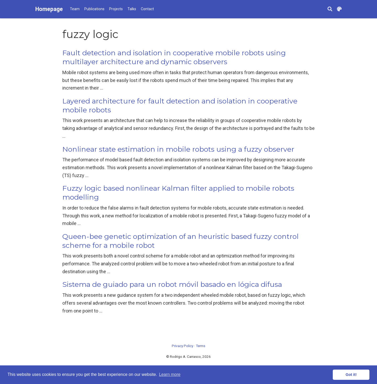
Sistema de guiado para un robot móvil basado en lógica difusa (172, 284)
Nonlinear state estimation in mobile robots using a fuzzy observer (178, 149)
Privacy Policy (182, 346)
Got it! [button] (351, 374)
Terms (200, 346)
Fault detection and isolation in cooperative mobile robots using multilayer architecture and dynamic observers (174, 57)
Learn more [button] (169, 374)
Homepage (49, 9)
